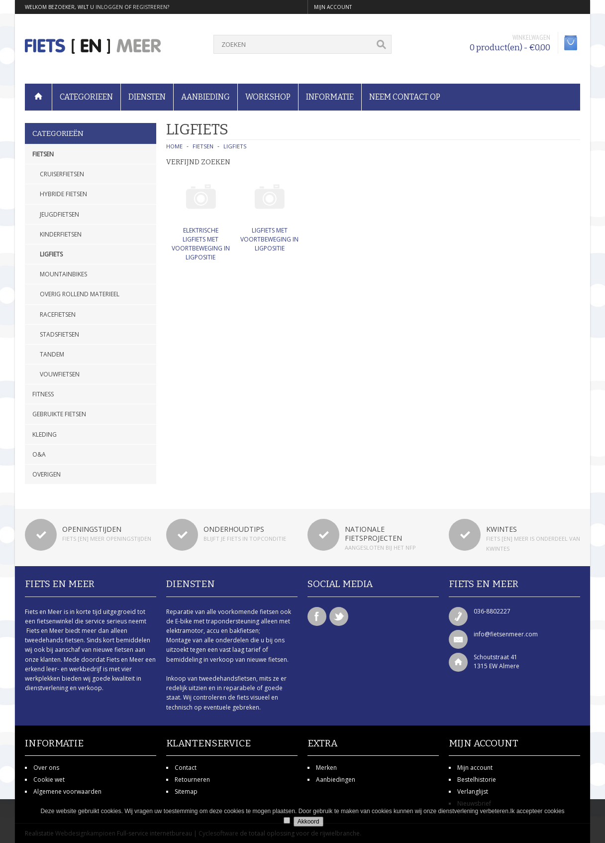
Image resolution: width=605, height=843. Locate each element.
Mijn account (475, 767)
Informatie (330, 97)
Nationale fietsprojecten (373, 533)
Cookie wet (49, 779)
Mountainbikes (63, 274)
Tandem (52, 354)
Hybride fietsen (63, 194)
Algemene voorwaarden (67, 791)
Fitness (43, 394)
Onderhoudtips (233, 529)
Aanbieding (205, 97)
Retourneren (192, 779)
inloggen (109, 6)
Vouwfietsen (60, 374)
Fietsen (43, 154)
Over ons (46, 767)
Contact (186, 767)
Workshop (268, 97)
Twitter (338, 616)
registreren (150, 6)
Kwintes (501, 529)
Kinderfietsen (61, 234)
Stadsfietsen (59, 334)
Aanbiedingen (335, 779)
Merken (326, 767)
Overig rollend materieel (79, 294)
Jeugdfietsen (59, 214)
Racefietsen (58, 314)
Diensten (147, 97)
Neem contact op (404, 97)
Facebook (316, 616)
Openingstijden (91, 529)
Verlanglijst (472, 791)
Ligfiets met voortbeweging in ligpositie (269, 239)
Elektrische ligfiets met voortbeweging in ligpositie (201, 243)
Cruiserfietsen (62, 174)
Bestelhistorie (476, 779)
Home (174, 146)
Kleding (44, 434)
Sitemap (186, 791)
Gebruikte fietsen (59, 414)
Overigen (46, 474)
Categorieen (86, 97)
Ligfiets (51, 254)
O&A (39, 454)
